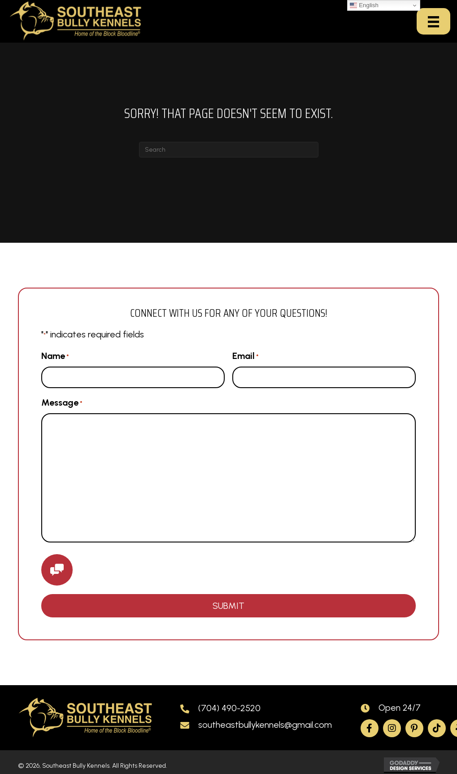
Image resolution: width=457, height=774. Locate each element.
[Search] (228, 149)
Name (55, 356)
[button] (370, 728)
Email (245, 356)
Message (62, 403)
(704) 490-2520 (229, 708)
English (364, 5)
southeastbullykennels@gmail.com (265, 724)
